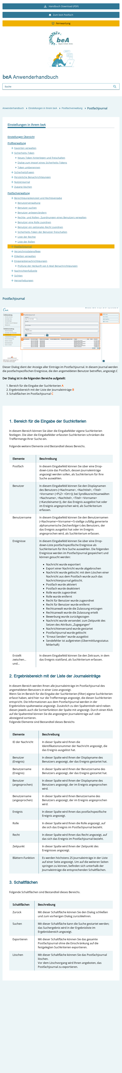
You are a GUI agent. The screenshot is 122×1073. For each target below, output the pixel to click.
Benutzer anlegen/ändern (32, 212)
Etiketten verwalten (25, 256)
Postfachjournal (23, 246)
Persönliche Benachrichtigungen (32, 177)
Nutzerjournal (22, 182)
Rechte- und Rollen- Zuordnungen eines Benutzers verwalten (52, 217)
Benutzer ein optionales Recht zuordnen (40, 227)
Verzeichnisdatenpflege (27, 251)
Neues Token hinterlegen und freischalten (41, 157)
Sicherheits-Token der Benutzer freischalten (42, 232)
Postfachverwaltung (72, 108)
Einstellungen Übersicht (21, 136)
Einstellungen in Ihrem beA (42, 108)
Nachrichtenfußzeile (25, 270)
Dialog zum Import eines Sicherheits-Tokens (42, 162)
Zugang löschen (23, 186)
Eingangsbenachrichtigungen (30, 261)
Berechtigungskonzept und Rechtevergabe (38, 198)
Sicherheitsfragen (24, 172)
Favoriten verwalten (25, 148)
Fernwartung (61, 23)
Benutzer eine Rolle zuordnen (34, 222)
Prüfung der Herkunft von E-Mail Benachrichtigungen (48, 265)
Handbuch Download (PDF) (61, 6)
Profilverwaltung (17, 143)
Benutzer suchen (27, 207)
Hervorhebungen (23, 280)
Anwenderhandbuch (13, 108)
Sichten (18, 275)
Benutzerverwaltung (29, 202)
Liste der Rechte (27, 236)
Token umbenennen (29, 167)
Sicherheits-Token (24, 152)
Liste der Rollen (26, 241)
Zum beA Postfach (61, 14)
